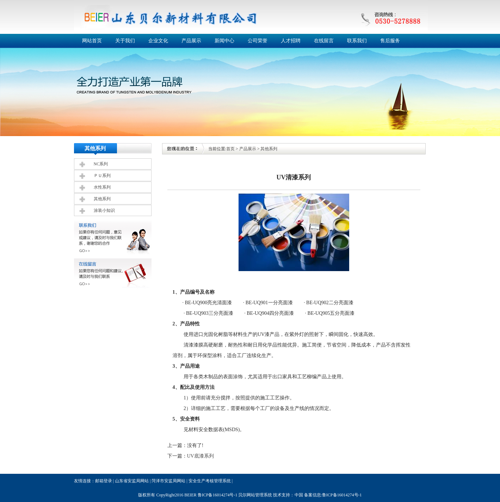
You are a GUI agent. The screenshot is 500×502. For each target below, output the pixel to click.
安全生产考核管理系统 (210, 480)
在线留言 (324, 40)
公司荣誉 (257, 40)
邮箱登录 (103, 480)
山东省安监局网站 (132, 480)
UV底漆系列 (200, 456)
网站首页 (92, 40)
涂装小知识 (104, 210)
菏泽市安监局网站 (168, 480)
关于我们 (125, 40)
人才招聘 (291, 40)
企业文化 (158, 40)
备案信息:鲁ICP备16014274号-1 (333, 494)
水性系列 (102, 187)
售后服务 (390, 40)
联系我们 (357, 40)
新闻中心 (224, 40)
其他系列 (102, 198)
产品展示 (191, 40)
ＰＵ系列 (102, 175)
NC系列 (101, 163)
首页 (230, 148)
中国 (299, 494)
